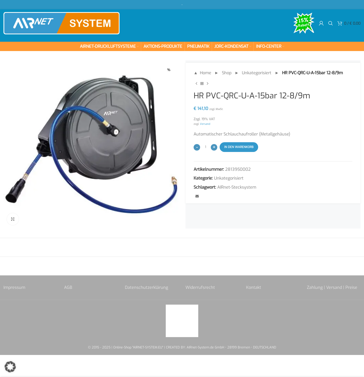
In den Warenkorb (239, 147)
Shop (226, 73)
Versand (205, 124)
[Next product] (207, 84)
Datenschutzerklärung (146, 287)
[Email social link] (197, 196)
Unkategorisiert (256, 73)
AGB (68, 287)
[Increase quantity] (214, 147)
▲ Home (202, 73)
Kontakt (253, 287)
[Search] (330, 23)
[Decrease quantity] (197, 147)
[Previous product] (196, 84)
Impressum (14, 287)
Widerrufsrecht (200, 287)
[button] (10, 367)
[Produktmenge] (205, 147)
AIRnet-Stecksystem (236, 187)
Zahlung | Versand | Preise (332, 287)
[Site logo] (61, 23)
